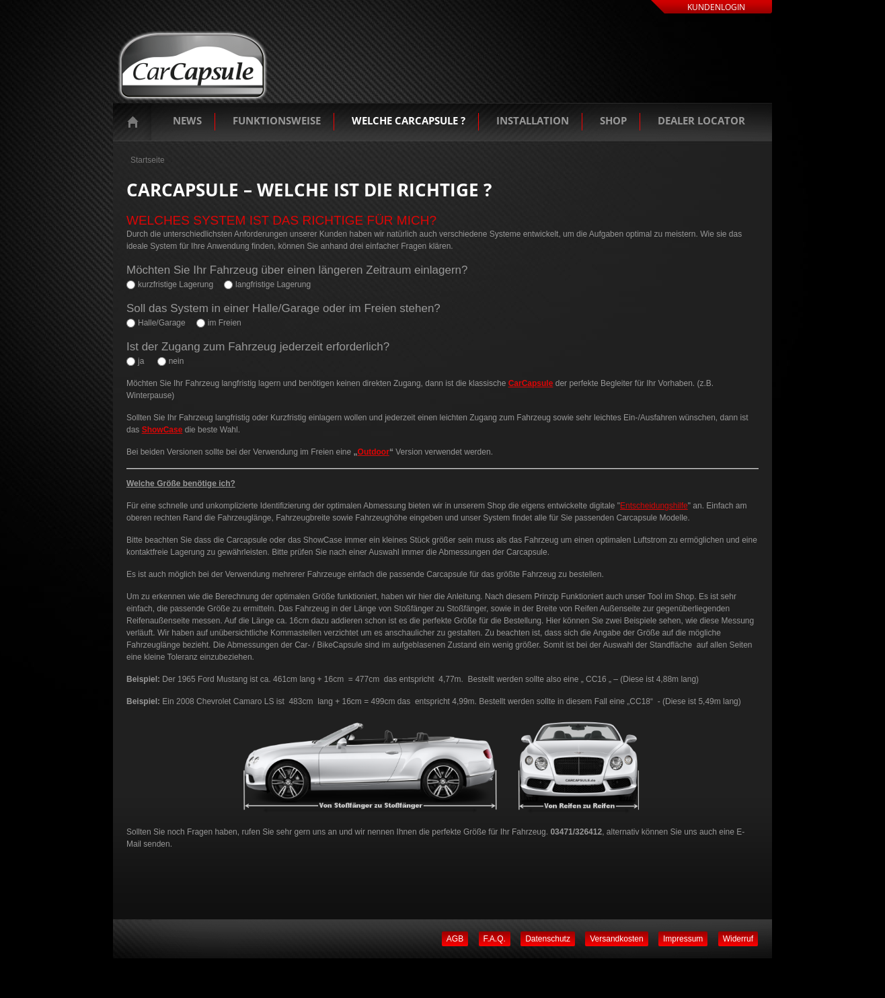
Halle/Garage (162, 323)
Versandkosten (616, 939)
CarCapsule (530, 383)
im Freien (224, 323)
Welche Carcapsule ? (408, 120)
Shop (613, 120)
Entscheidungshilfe (654, 505)
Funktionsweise (277, 120)
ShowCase (162, 429)
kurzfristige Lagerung (175, 284)
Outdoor (373, 452)
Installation (532, 120)
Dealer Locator (701, 120)
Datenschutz (547, 939)
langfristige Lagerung (273, 284)
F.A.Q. (495, 939)
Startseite (136, 122)
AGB (455, 939)
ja (141, 361)
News (187, 120)
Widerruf (738, 939)
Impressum (683, 939)
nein (176, 361)
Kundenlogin (716, 7)
